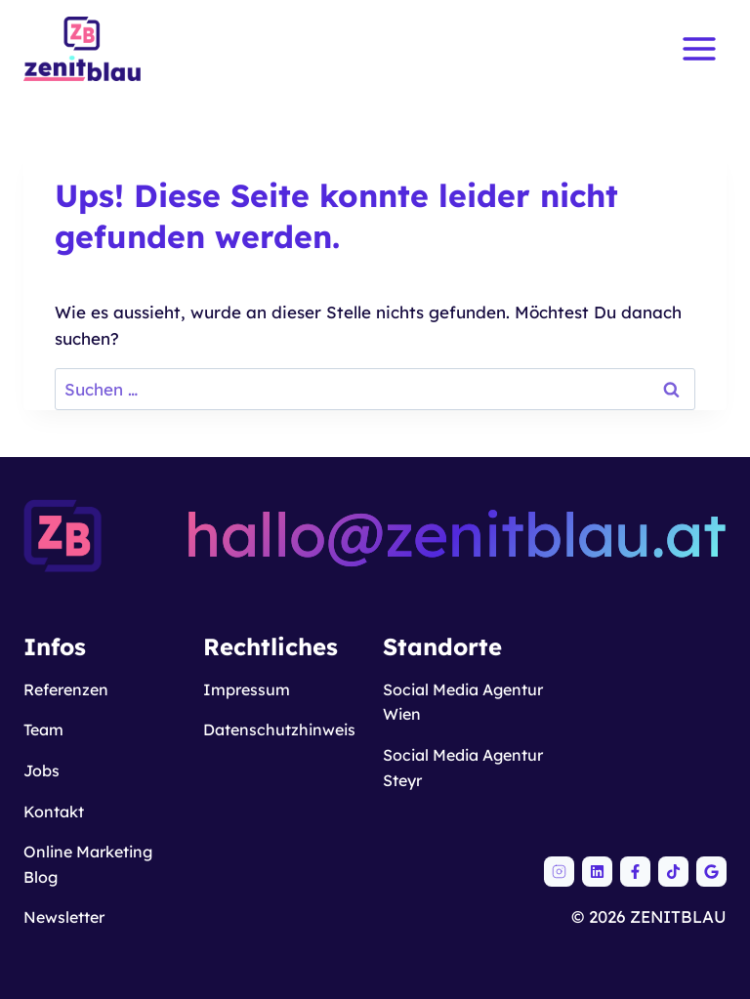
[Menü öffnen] (699, 48)
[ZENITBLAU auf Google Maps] (711, 871)
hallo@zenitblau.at (456, 534)
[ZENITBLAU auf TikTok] (673, 871)
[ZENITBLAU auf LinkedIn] (597, 871)
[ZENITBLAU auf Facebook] (635, 871)
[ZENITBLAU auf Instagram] (559, 871)
